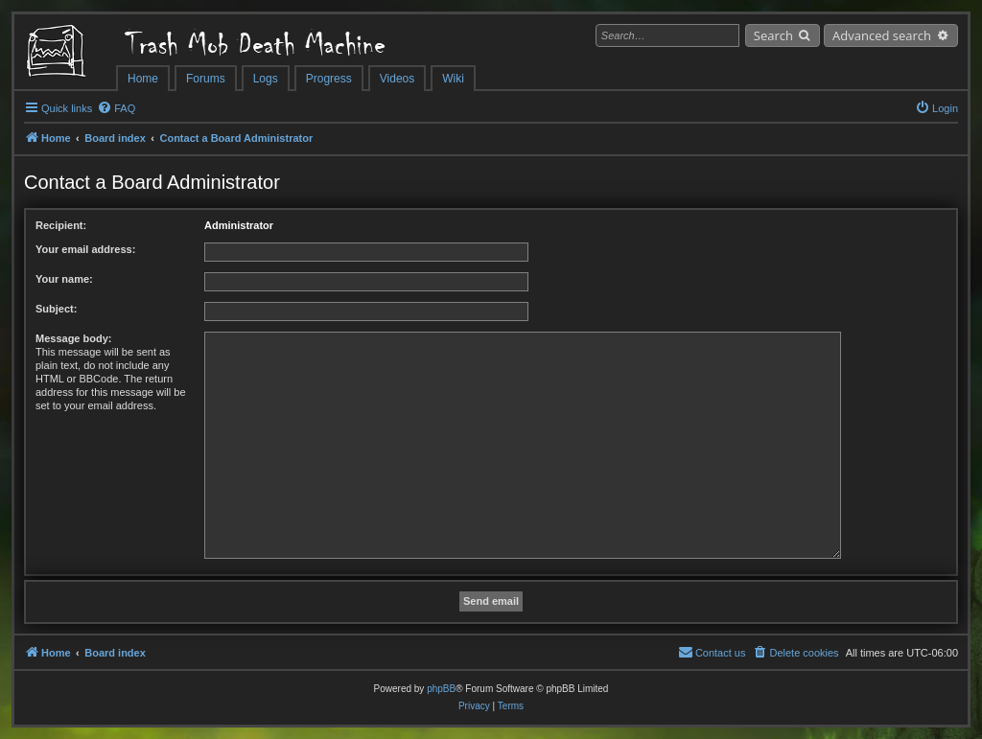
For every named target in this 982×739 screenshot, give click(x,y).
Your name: (64, 279)
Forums (205, 78)
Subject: (56, 308)
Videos (397, 78)
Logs (265, 78)
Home (143, 78)
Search (773, 35)
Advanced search (881, 35)
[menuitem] (116, 108)
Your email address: (85, 249)
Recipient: (60, 225)
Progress (329, 78)
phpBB (441, 688)
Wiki (453, 78)
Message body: (73, 338)
